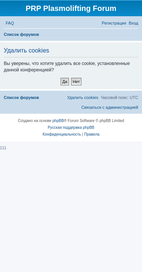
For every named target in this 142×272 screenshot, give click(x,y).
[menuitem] (10, 23)
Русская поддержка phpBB (71, 127)
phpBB (58, 121)
